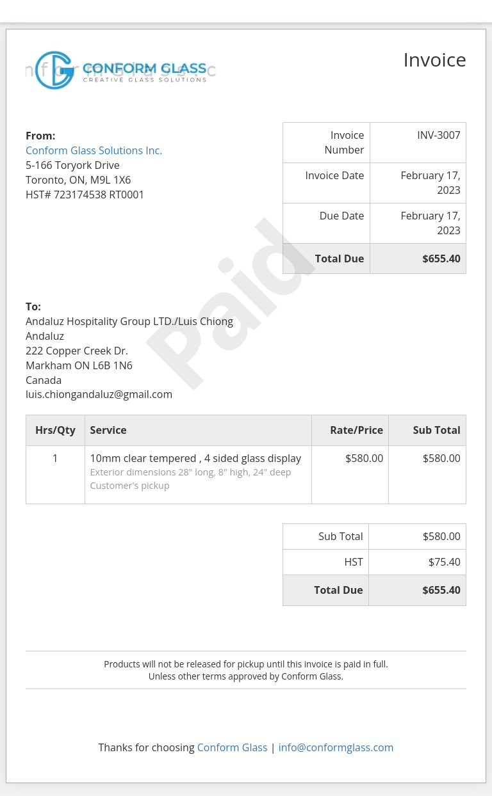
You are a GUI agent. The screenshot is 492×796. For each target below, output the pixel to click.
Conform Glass (232, 747)
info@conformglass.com (336, 747)
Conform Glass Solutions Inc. (94, 150)
